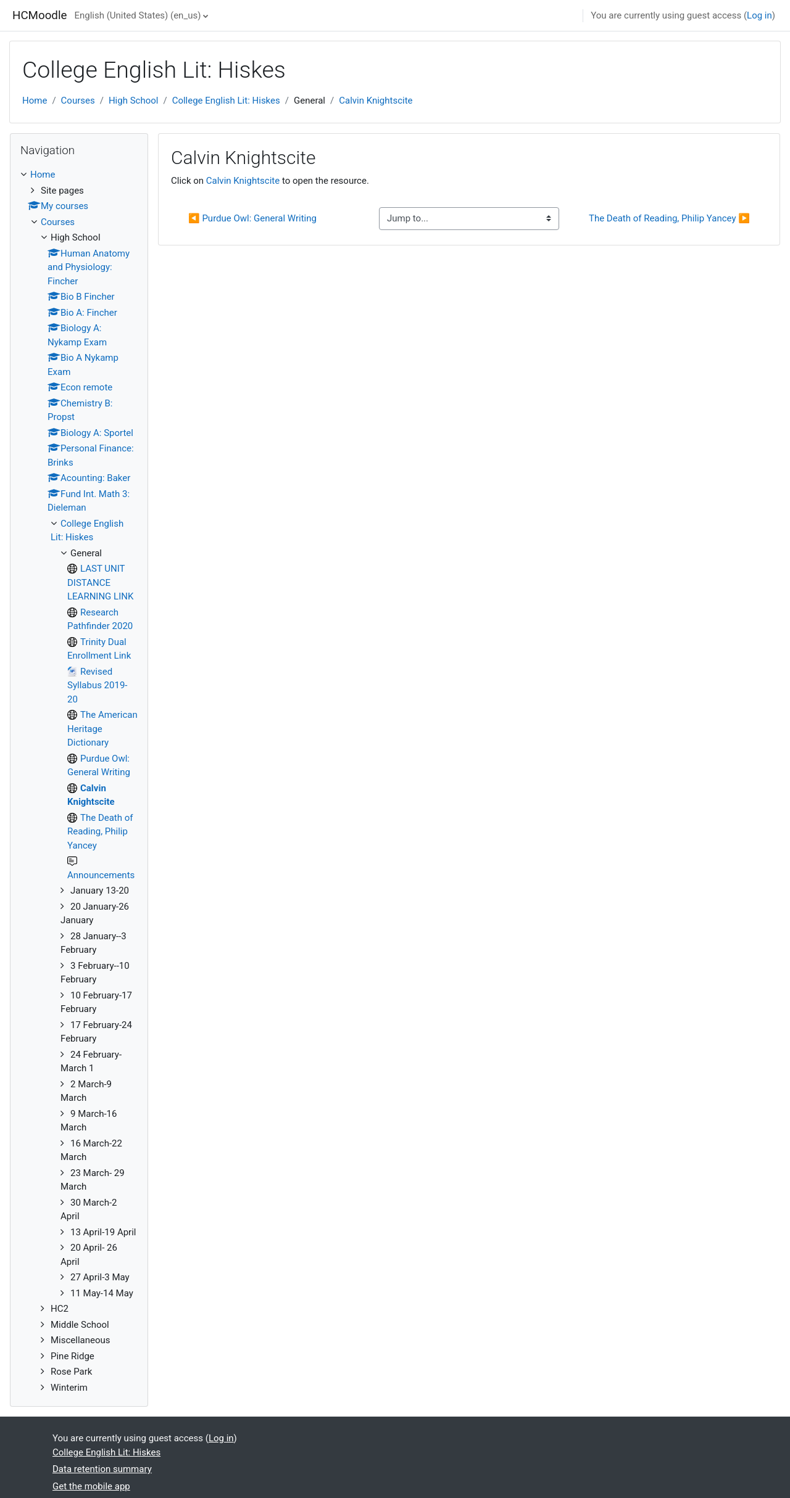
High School (134, 100)
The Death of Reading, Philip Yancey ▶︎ (669, 218)
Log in (759, 15)
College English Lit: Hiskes (226, 100)
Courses (78, 100)
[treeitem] (79, 781)
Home (34, 100)
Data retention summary (102, 1469)
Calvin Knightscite (375, 100)
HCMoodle (39, 15)
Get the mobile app (91, 1486)
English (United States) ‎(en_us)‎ (137, 15)
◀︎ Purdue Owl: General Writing (252, 218)
